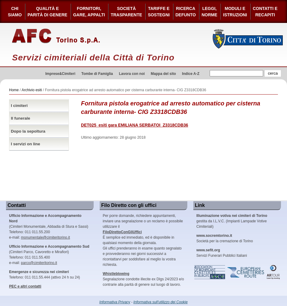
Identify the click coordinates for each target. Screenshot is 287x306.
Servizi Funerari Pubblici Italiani (221, 253)
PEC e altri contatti (25, 286)
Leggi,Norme (209, 11)
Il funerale (20, 118)
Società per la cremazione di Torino (224, 238)
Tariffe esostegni (158, 11)
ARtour (273, 272)
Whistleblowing (116, 274)
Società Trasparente (126, 11)
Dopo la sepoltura (28, 131)
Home (14, 90)
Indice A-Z (190, 74)
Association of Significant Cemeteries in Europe (210, 272)
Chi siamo (15, 11)
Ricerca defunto (186, 11)
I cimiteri (19, 105)
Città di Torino (248, 39)
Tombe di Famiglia (97, 74)
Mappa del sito (163, 74)
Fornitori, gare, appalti (89, 11)
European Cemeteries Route (246, 272)
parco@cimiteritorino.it (39, 263)
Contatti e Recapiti (265, 11)
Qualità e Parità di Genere (47, 11)
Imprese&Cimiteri (60, 74)
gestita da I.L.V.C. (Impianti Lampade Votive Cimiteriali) (231, 221)
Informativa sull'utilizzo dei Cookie (161, 302)
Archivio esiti (31, 90)
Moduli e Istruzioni (235, 11)
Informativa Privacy (114, 302)
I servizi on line (25, 144)
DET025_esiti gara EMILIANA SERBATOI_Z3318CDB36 (134, 125)
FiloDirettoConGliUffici (122, 232)
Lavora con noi (132, 74)
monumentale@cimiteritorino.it (45, 237)
